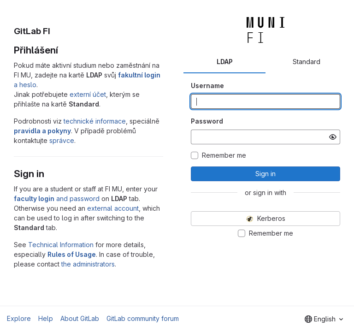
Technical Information (61, 245)
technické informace (95, 121)
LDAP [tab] (225, 61)
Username (207, 85)
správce (61, 140)
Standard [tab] (306, 61)
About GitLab (79, 318)
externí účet (88, 94)
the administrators (88, 264)
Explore (19, 318)
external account (113, 208)
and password (57, 198)
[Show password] (332, 137)
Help (45, 318)
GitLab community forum (142, 318)
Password (207, 121)
